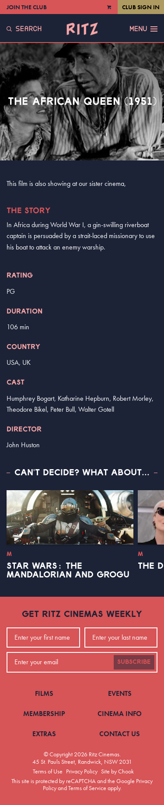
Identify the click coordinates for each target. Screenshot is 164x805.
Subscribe (134, 662)
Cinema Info (120, 713)
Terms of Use (48, 771)
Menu (143, 28)
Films (44, 693)
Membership (44, 713)
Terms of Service (87, 788)
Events (120, 693)
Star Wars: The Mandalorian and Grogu (68, 570)
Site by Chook (117, 771)
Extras (44, 733)
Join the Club (27, 7)
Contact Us (119, 733)
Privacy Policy (82, 771)
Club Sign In (141, 7)
